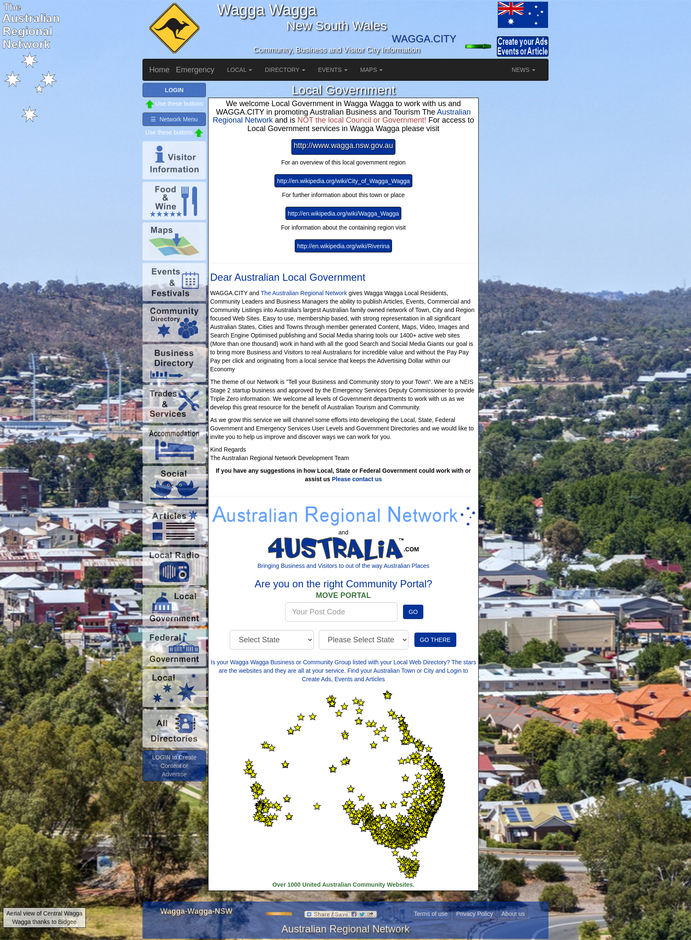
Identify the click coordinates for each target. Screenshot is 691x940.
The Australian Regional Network (304, 293)
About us (513, 913)
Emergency (195, 70)
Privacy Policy (474, 913)
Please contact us (357, 479)
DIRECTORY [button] (285, 69)
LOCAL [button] (239, 69)
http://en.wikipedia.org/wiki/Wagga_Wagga (343, 213)
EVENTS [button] (333, 69)
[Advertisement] (514, 210)
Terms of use (431, 913)
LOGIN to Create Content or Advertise (174, 766)
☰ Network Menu (174, 119)
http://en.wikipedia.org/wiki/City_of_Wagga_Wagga (343, 181)
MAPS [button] (371, 69)
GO (413, 611)
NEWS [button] (523, 69)
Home (159, 70)
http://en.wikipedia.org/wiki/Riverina (343, 246)
